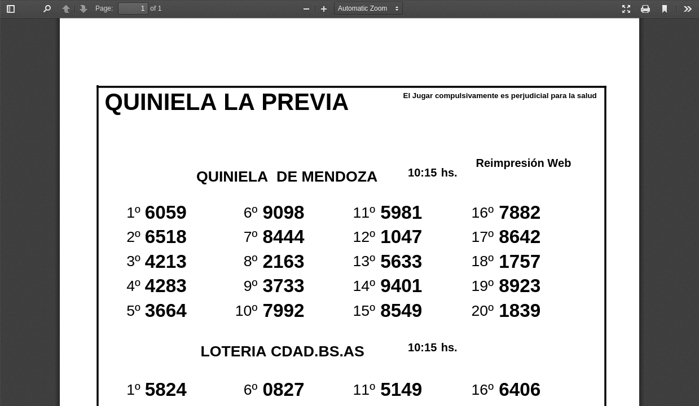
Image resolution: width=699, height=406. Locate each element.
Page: (104, 8)
